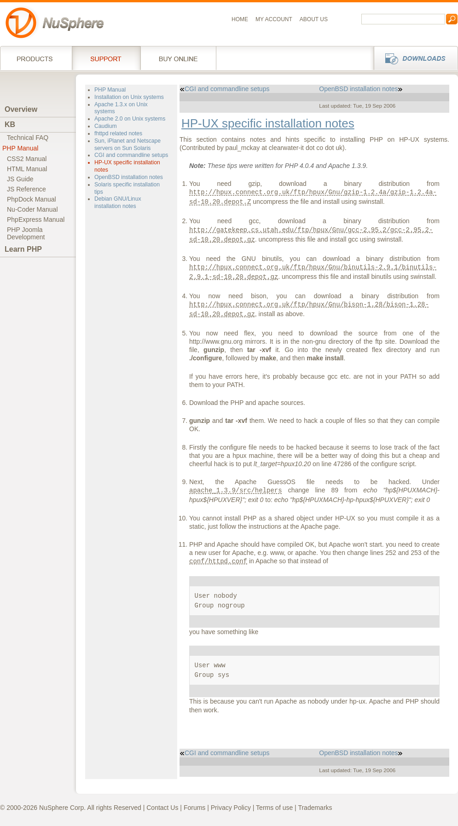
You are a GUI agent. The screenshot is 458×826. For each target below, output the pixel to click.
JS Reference (26, 189)
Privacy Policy (231, 807)
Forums (194, 807)
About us (314, 19)
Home (240, 19)
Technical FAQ (27, 137)
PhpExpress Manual (35, 219)
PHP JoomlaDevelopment (26, 233)
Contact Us (162, 807)
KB (10, 124)
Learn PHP (23, 249)
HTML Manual (27, 169)
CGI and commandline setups (131, 155)
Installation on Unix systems (129, 97)
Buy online (178, 58)
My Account (273, 19)
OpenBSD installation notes (128, 177)
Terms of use (274, 807)
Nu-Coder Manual (32, 209)
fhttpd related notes (118, 133)
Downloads (413, 58)
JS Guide (20, 179)
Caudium (105, 126)
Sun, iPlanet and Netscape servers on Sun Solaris (127, 144)
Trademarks (315, 807)
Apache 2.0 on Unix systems (129, 119)
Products (36, 58)
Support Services (106, 58)
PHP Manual (20, 148)
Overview (21, 109)
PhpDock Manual (31, 199)
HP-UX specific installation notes (267, 123)
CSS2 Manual (26, 158)
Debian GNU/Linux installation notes (117, 202)
